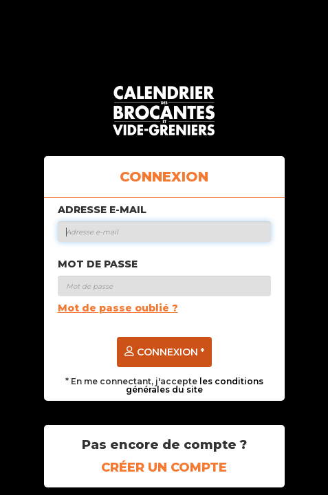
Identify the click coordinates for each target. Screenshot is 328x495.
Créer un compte (164, 467)
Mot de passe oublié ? (118, 308)
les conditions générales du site (194, 385)
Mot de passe (98, 264)
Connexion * (164, 352)
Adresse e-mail (102, 210)
